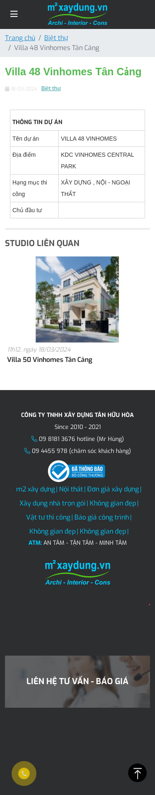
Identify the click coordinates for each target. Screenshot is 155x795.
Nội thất (71, 489)
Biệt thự (56, 38)
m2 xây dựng (35, 489)
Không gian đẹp (113, 503)
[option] (77, 315)
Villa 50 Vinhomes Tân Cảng (49, 359)
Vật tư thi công (48, 517)
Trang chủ (20, 38)
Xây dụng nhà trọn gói (52, 503)
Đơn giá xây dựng (113, 489)
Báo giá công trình (101, 517)
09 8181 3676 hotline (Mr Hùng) (81, 439)
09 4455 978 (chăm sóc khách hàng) (81, 451)
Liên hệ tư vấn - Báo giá (77, 681)
